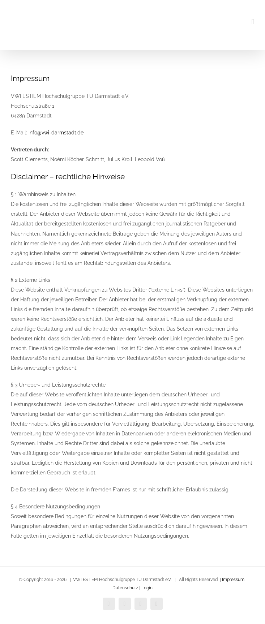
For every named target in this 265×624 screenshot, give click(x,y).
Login (147, 587)
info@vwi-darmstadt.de (56, 132)
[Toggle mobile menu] (252, 22)
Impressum (233, 579)
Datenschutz (125, 587)
